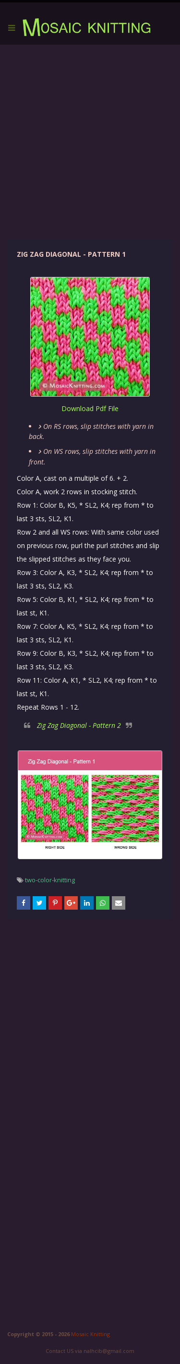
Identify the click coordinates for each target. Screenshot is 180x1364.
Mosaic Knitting (90, 1334)
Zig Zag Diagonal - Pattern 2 (79, 725)
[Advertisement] (90, 142)
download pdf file (90, 408)
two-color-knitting (50, 880)
